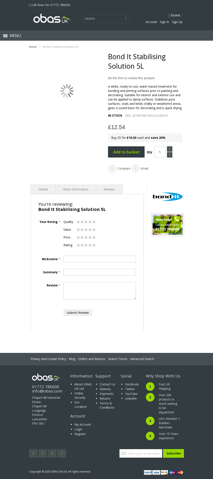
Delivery (105, 389)
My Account (82, 424)
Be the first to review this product (131, 78)
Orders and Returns (91, 359)
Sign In (164, 22)
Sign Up (177, 22)
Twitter (130, 389)
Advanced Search (142, 359)
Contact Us (107, 384)
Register (80, 434)
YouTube (131, 394)
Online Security (79, 395)
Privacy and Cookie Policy (48, 359)
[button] (119, 168)
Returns (105, 398)
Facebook (132, 384)
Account (151, 22)
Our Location (80, 404)
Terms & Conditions (107, 405)
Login (78, 429)
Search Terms (117, 359)
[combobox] (106, 18)
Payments (107, 394)
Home (33, 47)
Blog (72, 359)
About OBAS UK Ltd (83, 386)
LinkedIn (131, 398)
